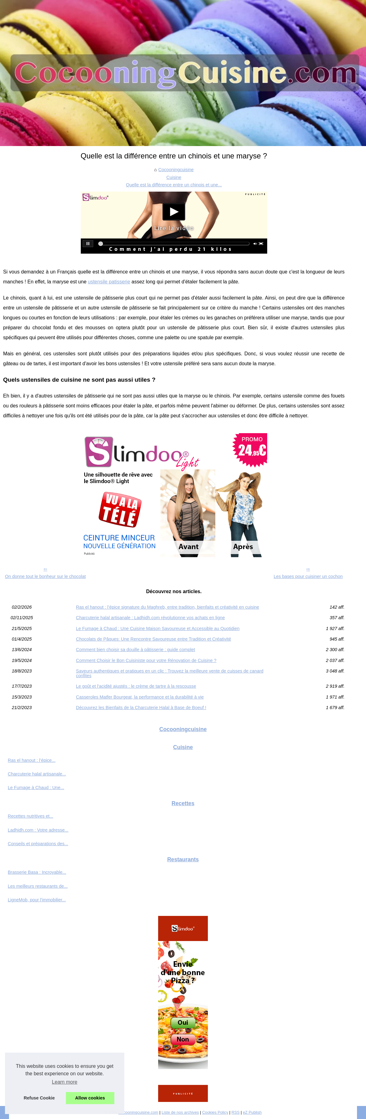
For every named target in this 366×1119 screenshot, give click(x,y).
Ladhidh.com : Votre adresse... (38, 830)
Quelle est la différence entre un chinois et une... (174, 184)
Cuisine (174, 177)
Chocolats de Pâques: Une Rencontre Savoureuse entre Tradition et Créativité (153, 639)
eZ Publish (252, 1112)
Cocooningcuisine (176, 169)
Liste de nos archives (180, 1112)
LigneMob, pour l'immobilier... (37, 899)
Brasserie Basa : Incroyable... (37, 872)
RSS (235, 1112)
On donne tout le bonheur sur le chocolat (45, 576)
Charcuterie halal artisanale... (37, 773)
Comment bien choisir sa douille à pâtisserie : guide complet (135, 649)
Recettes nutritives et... (30, 816)
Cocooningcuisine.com (138, 1112)
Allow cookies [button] (90, 1097)
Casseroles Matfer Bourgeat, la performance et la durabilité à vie (140, 697)
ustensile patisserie (109, 281)
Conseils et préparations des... (38, 843)
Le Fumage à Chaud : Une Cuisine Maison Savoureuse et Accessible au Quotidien (158, 628)
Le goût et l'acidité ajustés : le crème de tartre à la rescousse (136, 686)
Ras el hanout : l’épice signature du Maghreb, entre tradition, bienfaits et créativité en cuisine (167, 607)
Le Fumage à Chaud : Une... (36, 787)
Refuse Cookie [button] (39, 1097)
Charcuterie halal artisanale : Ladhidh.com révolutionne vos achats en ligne (150, 617)
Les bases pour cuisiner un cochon (308, 576)
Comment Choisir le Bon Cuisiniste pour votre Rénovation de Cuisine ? (146, 660)
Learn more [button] (64, 1082)
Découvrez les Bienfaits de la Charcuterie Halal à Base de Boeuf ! (141, 707)
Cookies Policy (215, 1112)
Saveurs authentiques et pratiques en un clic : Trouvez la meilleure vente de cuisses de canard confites (169, 673)
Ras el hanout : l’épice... (32, 760)
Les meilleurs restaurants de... (38, 886)
